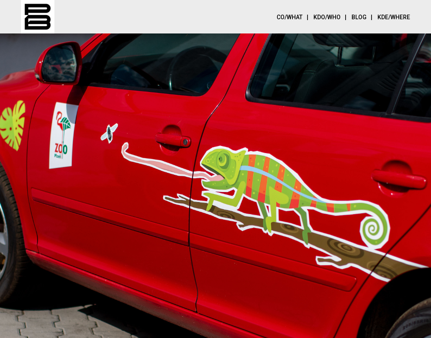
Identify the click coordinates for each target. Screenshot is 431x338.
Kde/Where (393, 17)
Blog (364, 16)
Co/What (295, 16)
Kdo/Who (332, 16)
